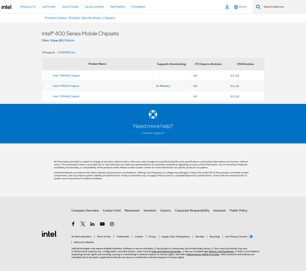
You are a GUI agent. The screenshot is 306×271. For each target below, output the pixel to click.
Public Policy (238, 210)
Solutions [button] (70, 7)
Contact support (153, 133)
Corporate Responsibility (192, 210)
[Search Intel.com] (283, 6)
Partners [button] (117, 7)
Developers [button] (94, 7)
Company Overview (85, 210)
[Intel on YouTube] (102, 224)
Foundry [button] (139, 7)
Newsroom (132, 210)
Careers (165, 210)
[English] (240, 7)
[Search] (258, 6)
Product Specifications (85, 18)
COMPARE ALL (67, 52)
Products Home (56, 18)
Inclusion (219, 210)
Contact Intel (112, 210)
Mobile (70, 40)
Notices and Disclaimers (221, 251)
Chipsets (109, 18)
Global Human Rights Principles (203, 254)
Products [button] (28, 7)
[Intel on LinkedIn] (92, 224)
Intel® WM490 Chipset (66, 75)
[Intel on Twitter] (83, 224)
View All (57, 40)
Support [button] (49, 7)
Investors (150, 210)
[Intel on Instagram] (112, 224)
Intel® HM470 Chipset (66, 86)
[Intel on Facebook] (73, 224)
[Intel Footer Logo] (49, 234)
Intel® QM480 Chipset (66, 96)
